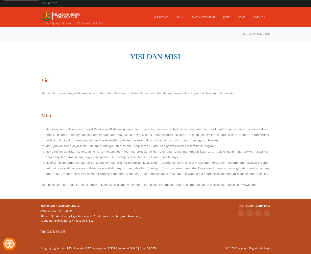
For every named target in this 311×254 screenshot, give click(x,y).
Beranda (161, 16)
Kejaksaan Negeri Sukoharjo (253, 248)
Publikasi (260, 16)
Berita (226, 16)
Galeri (242, 16)
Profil (179, 16)
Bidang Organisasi (203, 16)
